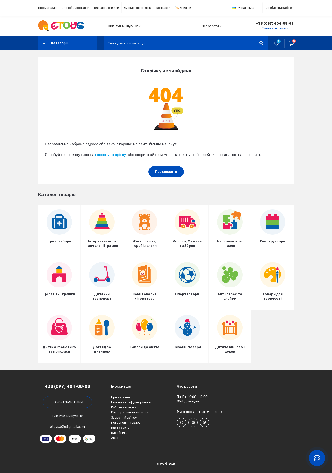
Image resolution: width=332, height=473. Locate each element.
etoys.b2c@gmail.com (67, 427)
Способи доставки (75, 7)
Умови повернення (137, 7)
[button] (123, 26)
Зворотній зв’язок (124, 417)
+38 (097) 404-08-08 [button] (67, 386)
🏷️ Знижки (183, 7)
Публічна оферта (123, 407)
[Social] (181, 422)
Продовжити (166, 172)
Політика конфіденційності (131, 402)
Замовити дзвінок (275, 28)
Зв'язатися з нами (67, 402)
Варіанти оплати (106, 7)
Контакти (163, 7)
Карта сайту (120, 427)
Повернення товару (125, 422)
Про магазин (47, 7)
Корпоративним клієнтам (130, 412)
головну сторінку (110, 155)
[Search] (261, 43)
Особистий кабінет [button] (280, 7)
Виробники (119, 432)
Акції (114, 438)
